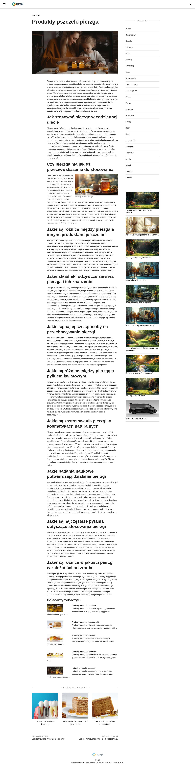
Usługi (128, 165)
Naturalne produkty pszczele (83, 668)
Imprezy (129, 60)
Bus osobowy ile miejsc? (136, 280)
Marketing (130, 66)
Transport (130, 146)
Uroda (128, 159)
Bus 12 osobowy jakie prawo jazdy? (140, 325)
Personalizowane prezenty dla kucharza (142, 235)
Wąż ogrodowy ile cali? (135, 396)
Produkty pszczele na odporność (85, 622)
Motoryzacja (131, 78)
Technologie (131, 140)
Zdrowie (36, 15)
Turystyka (130, 153)
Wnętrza (129, 171)
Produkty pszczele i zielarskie (84, 652)
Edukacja (129, 47)
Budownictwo (131, 35)
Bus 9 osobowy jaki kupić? (136, 418)
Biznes (128, 29)
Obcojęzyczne (131, 91)
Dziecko (129, 41)
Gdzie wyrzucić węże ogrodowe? (139, 373)
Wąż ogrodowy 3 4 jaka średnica (139, 257)
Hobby (128, 53)
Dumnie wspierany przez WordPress (83, 762)
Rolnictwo (130, 115)
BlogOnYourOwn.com (116, 762)
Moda (128, 72)
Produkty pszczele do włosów (84, 606)
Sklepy (128, 122)
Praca (128, 97)
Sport (128, 128)
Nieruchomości (132, 84)
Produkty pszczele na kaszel (83, 635)
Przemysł (129, 109)
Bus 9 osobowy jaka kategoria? (138, 303)
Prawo (128, 103)
